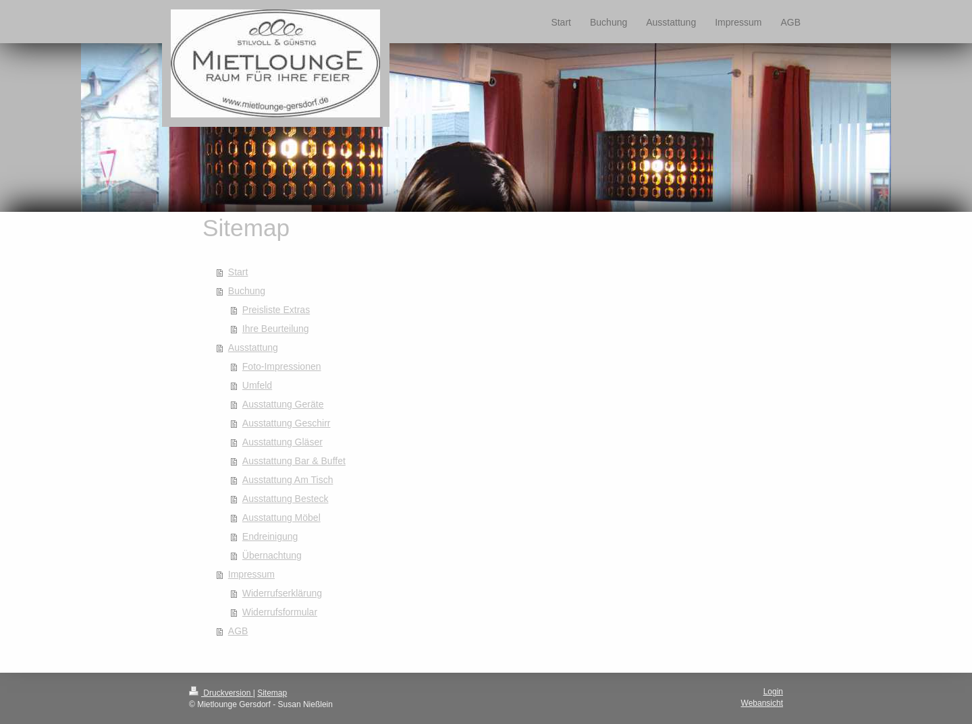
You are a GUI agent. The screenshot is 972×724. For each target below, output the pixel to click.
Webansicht (762, 703)
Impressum (251, 574)
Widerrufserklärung (282, 593)
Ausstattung (253, 347)
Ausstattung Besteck (285, 498)
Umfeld (257, 385)
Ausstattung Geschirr (286, 423)
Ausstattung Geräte (283, 404)
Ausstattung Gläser (282, 442)
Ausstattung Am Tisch (287, 479)
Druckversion (221, 693)
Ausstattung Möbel (281, 517)
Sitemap (272, 693)
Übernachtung (272, 555)
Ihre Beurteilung (275, 328)
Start (238, 272)
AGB (238, 630)
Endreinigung (270, 536)
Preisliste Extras (276, 309)
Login (773, 691)
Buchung (246, 290)
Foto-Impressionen (281, 366)
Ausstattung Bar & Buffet (294, 460)
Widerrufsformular (279, 612)
